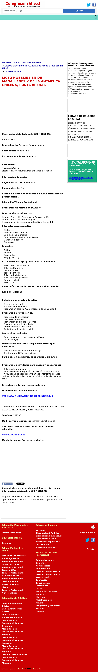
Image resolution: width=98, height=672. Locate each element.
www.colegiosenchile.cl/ (12, 669)
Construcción (43, 583)
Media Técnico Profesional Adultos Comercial (12, 623)
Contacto (37, 669)
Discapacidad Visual (46, 539)
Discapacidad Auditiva (47, 533)
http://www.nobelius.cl (13, 435)
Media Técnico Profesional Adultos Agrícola (12, 649)
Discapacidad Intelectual (49, 536)
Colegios (6, 543)
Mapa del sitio (87, 533)
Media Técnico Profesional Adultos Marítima (12, 660)
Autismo (40, 530)
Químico (40, 611)
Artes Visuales (43, 577)
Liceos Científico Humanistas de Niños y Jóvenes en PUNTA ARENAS (80, 137)
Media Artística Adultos (14, 654)
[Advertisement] (49, 39)
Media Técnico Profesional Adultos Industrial (12, 640)
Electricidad (42, 586)
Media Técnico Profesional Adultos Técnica (12, 632)
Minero (39, 603)
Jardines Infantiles (11, 533)
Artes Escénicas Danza (48, 571)
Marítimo (40, 597)
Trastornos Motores (46, 547)
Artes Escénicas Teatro (48, 574)
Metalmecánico (44, 600)
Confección (41, 580)
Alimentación (43, 569)
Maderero (41, 594)
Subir (90, 549)
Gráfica (39, 588)
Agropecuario (43, 566)
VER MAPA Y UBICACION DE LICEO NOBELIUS (27, 396)
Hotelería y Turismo (46, 591)
